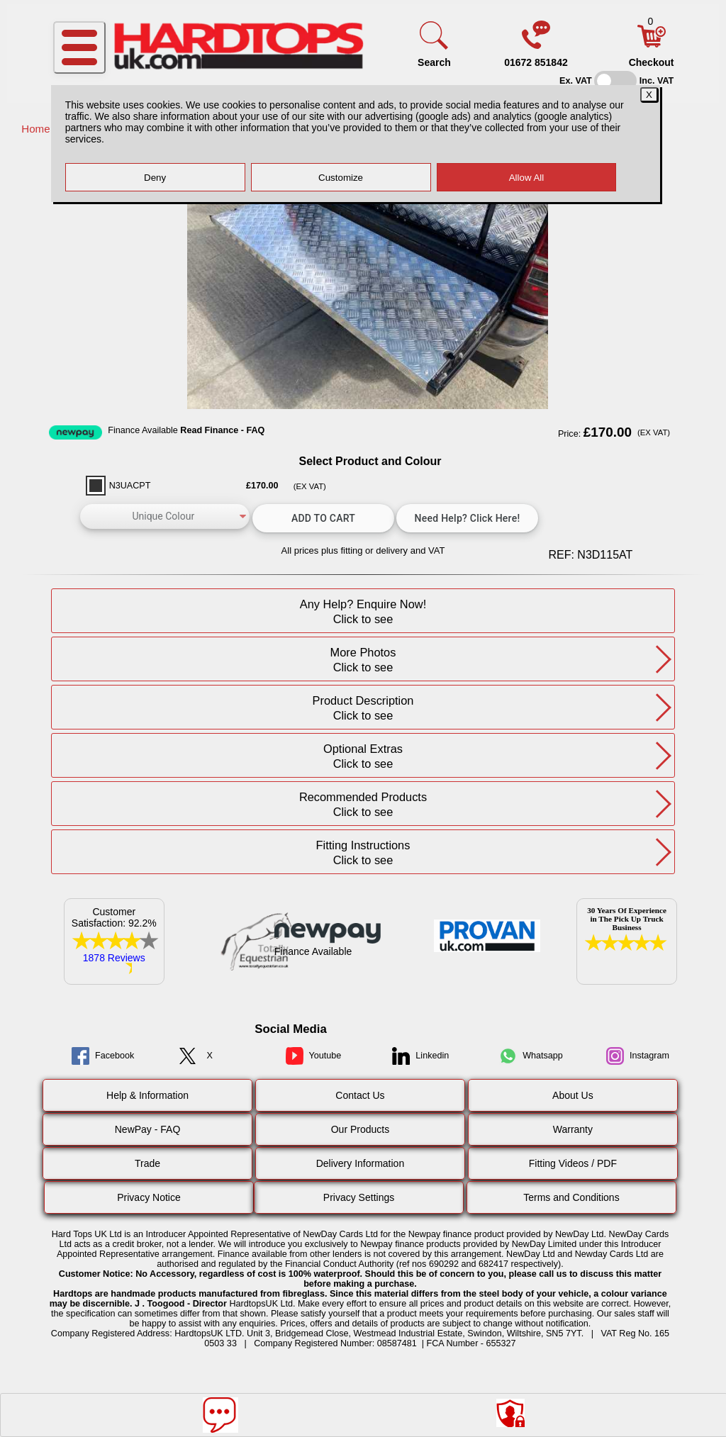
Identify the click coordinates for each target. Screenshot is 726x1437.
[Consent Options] (510, 1413)
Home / (40, 129)
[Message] (220, 1415)
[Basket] (651, 44)
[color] (165, 516)
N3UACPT (130, 486)
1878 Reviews (114, 957)
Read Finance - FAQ (222, 430)
